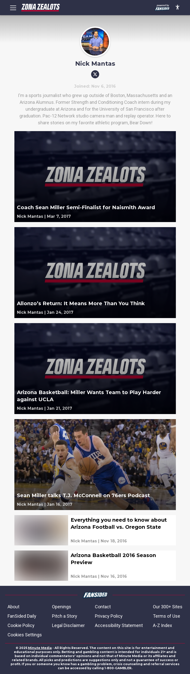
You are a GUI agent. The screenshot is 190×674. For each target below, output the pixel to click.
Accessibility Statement (119, 625)
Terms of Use (166, 616)
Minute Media (40, 648)
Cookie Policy (21, 625)
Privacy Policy (109, 616)
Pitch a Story (64, 616)
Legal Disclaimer (68, 625)
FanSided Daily (22, 616)
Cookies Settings (25, 634)
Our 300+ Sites (167, 606)
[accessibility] (177, 8)
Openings (61, 606)
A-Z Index (162, 625)
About (13, 606)
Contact (103, 606)
